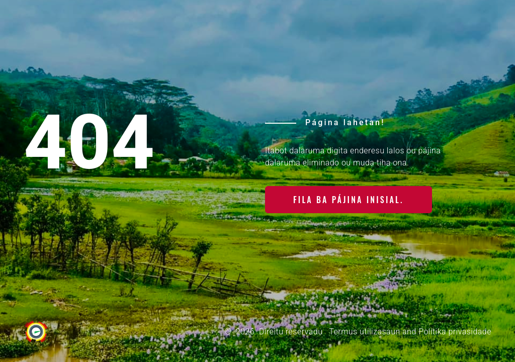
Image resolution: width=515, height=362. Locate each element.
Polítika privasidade (454, 331)
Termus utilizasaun (364, 331)
